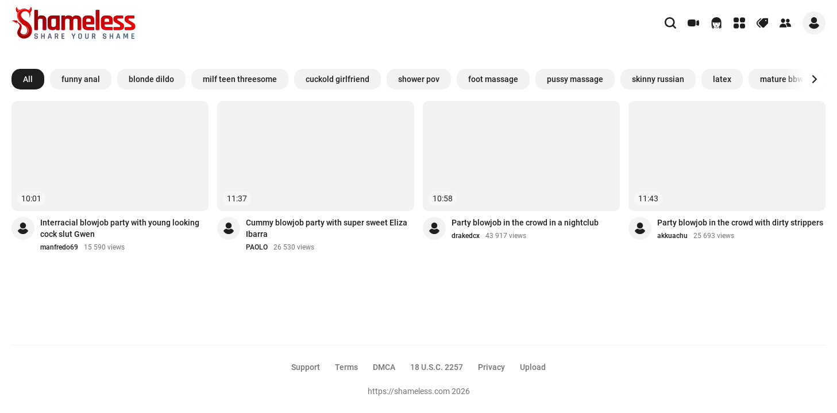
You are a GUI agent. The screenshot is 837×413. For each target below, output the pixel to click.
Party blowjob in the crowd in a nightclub (525, 222)
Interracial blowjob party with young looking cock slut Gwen (119, 228)
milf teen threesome (240, 79)
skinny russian (658, 79)
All (28, 79)
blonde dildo (151, 79)
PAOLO (257, 247)
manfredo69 (59, 247)
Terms (346, 367)
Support (305, 367)
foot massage (493, 79)
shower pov (418, 79)
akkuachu (672, 235)
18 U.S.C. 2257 (436, 367)
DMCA (384, 367)
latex (722, 79)
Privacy (491, 367)
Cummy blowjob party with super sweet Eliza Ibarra (326, 228)
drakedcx (466, 235)
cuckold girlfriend (337, 79)
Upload (533, 367)
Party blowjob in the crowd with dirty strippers (740, 222)
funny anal (80, 79)
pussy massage (575, 79)
